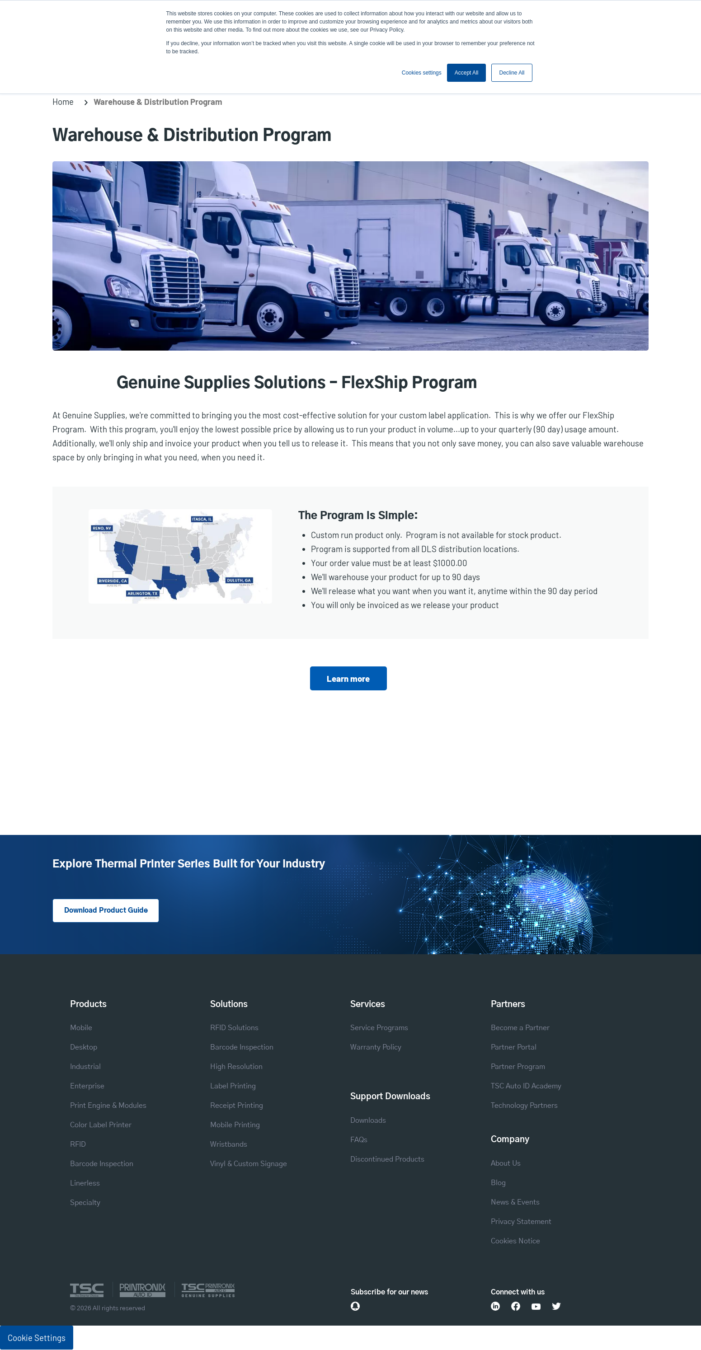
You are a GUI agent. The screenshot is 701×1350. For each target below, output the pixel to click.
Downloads (368, 1121)
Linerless (85, 1184)
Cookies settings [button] (422, 73)
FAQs (358, 1140)
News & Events (515, 1203)
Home (63, 101)
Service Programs (379, 1029)
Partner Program (518, 1067)
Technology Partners (524, 1106)
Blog (498, 1183)
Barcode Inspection (101, 1165)
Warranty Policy (375, 1048)
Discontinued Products (387, 1160)
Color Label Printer (101, 1126)
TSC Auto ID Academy (526, 1087)
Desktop (83, 1048)
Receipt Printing (236, 1106)
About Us (506, 1164)
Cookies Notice (515, 1241)
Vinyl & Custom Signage (248, 1165)
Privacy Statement (521, 1222)
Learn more (348, 678)
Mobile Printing (235, 1126)
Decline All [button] (511, 73)
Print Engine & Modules (108, 1106)
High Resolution (236, 1067)
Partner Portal (513, 1048)
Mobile (81, 1029)
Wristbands (228, 1145)
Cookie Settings (37, 1338)
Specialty (85, 1203)
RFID (78, 1145)
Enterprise (87, 1087)
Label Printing (233, 1087)
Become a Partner (520, 1029)
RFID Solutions (234, 1029)
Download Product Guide (108, 911)
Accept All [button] (467, 73)
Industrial (85, 1067)
